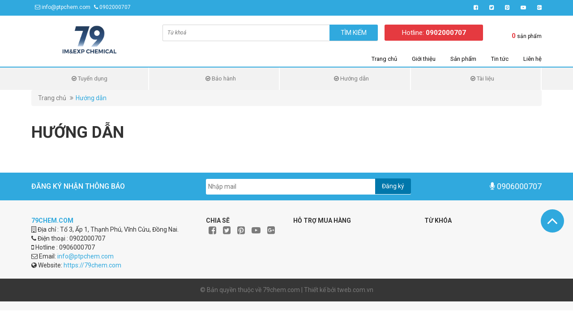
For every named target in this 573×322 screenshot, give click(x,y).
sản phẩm (527, 36)
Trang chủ (384, 58)
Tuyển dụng (89, 78)
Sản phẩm (463, 58)
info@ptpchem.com (66, 7)
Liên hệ (532, 58)
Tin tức (500, 58)
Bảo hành (220, 78)
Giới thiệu (424, 58)
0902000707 (115, 7)
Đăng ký (393, 186)
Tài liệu (482, 78)
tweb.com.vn (355, 289)
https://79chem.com (92, 265)
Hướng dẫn (351, 78)
